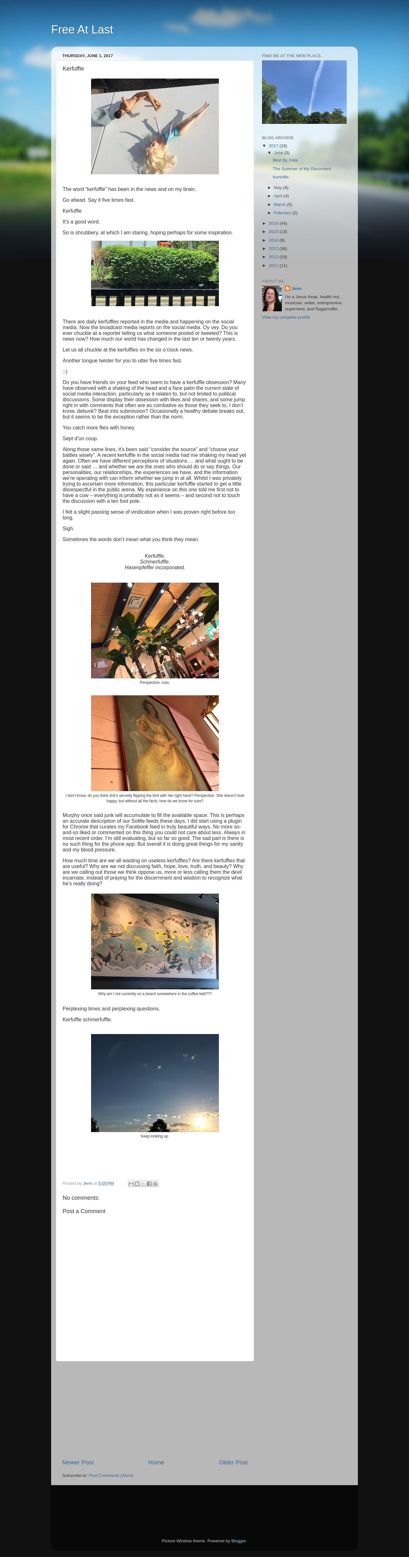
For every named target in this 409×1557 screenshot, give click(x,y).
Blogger (238, 1540)
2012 (274, 256)
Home (156, 1462)
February (283, 212)
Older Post (233, 1462)
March (280, 204)
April (279, 195)
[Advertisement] (155, 1410)
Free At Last (82, 29)
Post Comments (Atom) (111, 1475)
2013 (274, 248)
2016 (274, 223)
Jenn (296, 288)
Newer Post (78, 1462)
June (279, 152)
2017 (274, 145)
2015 (274, 231)
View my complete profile (286, 317)
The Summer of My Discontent (302, 168)
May (278, 187)
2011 (274, 265)
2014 (274, 240)
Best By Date (285, 160)
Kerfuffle (281, 177)
